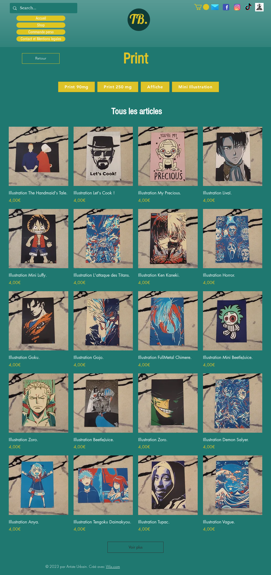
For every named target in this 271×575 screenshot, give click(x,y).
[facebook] (226, 7)
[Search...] (43, 8)
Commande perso (41, 32)
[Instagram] (237, 7)
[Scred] (259, 7)
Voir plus (136, 547)
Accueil (41, 18)
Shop (41, 25)
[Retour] (41, 58)
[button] (201, 7)
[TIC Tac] (248, 7)
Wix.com (113, 566)
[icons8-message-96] (215, 7)
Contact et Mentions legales (41, 38)
